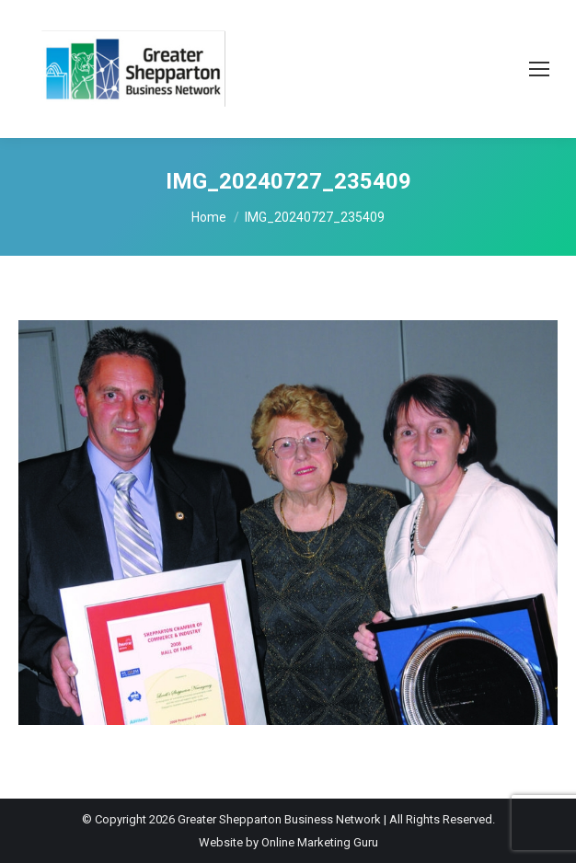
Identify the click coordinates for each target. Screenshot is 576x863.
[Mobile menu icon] (539, 69)
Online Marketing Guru (319, 842)
